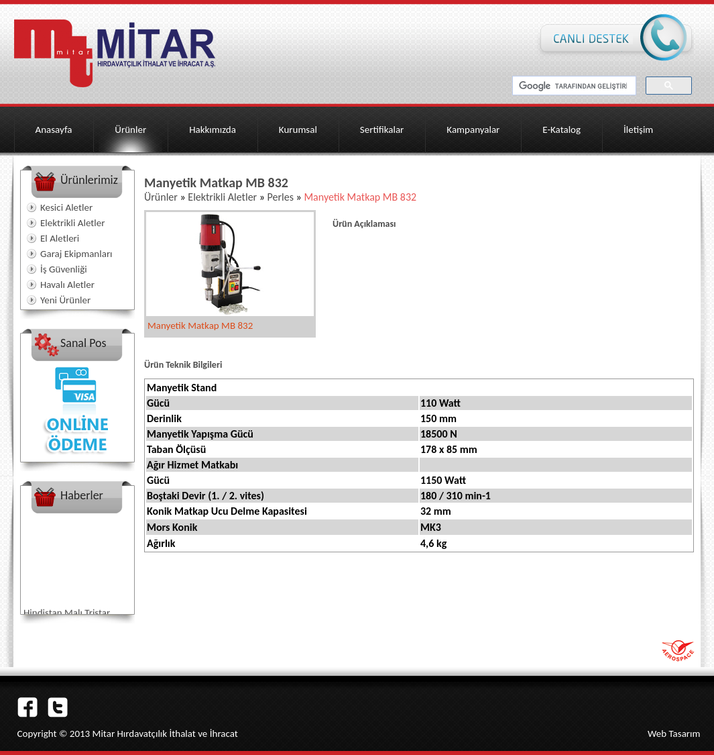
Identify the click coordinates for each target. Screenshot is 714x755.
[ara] (573, 86)
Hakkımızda (212, 129)
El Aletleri (59, 238)
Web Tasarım (674, 733)
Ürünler (130, 129)
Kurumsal (298, 129)
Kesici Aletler (66, 207)
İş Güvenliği (63, 269)
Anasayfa (54, 129)
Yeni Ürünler (65, 300)
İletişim (638, 129)
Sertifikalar (382, 129)
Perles (281, 197)
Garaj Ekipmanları (76, 254)
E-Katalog (561, 129)
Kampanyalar (473, 129)
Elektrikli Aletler (72, 223)
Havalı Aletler (67, 285)
